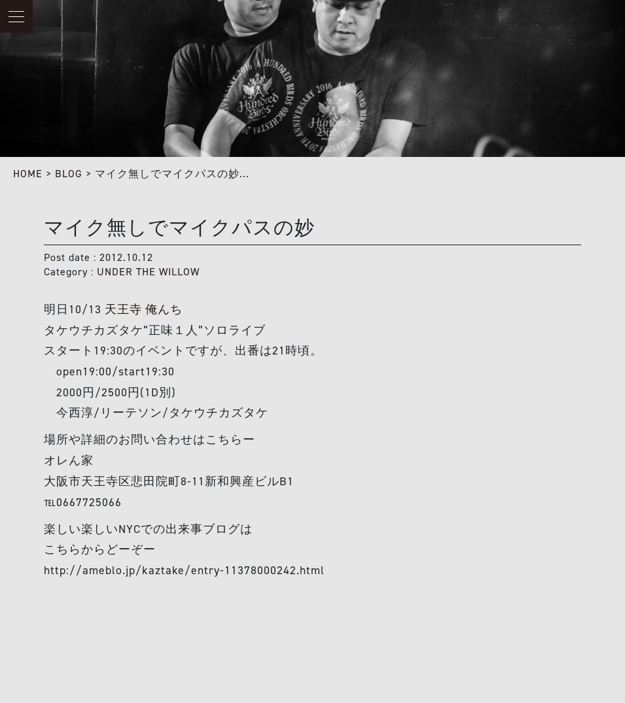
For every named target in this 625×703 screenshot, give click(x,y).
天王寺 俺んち (144, 309)
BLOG (68, 173)
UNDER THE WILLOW (148, 272)
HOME (28, 173)
